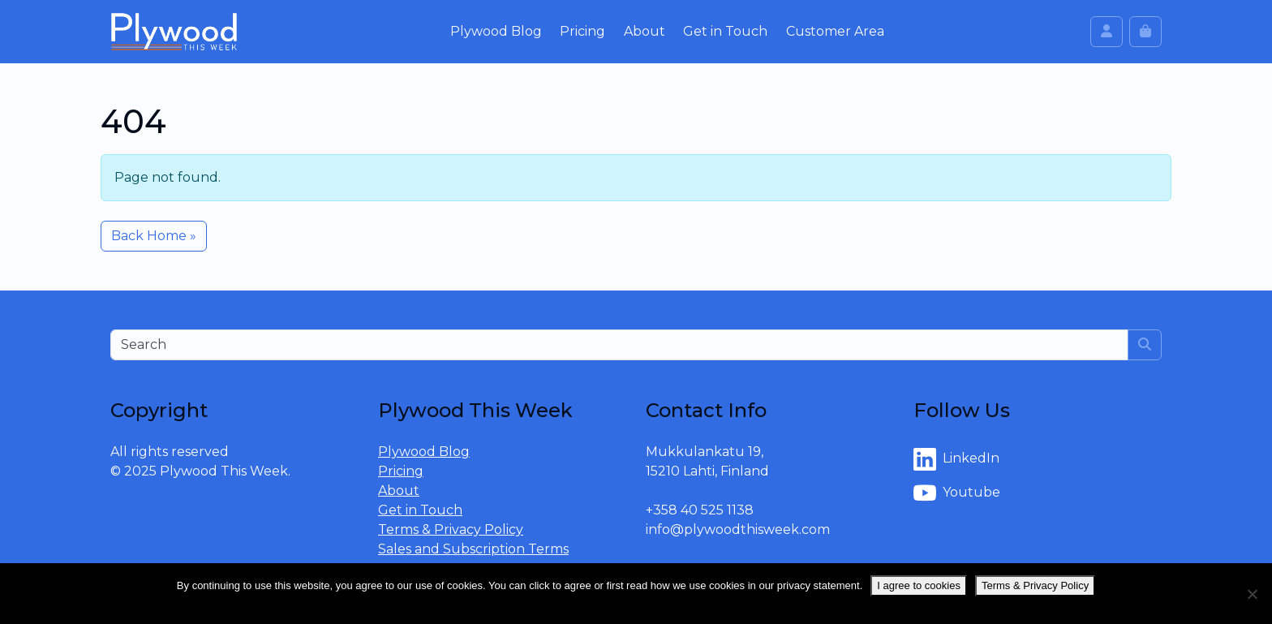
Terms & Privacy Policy (450, 529)
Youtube (956, 493)
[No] (1252, 594)
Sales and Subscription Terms (473, 549)
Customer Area (835, 31)
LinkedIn (956, 459)
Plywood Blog (496, 31)
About (644, 31)
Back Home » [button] (153, 235)
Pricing (582, 31)
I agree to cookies (918, 585)
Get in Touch (725, 31)
